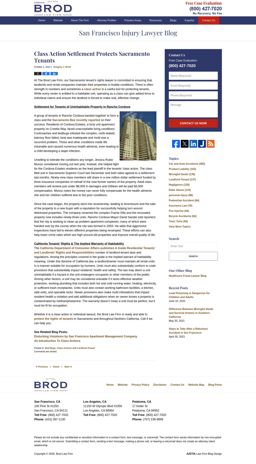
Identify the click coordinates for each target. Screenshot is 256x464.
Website (58, 20)
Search (193, 256)
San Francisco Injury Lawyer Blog (53, 8)
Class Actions (64, 348)
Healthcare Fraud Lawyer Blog (187, 275)
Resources (155, 20)
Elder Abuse (180, 190)
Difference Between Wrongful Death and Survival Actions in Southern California (191, 313)
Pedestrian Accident (184, 200)
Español (189, 20)
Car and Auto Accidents (187, 163)
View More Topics (180, 226)
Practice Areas (132, 20)
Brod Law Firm (64, 453)
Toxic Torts (178, 221)
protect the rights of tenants (53, 318)
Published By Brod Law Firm (204, 8)
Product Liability (182, 169)
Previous (42, 366)
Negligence (179, 184)
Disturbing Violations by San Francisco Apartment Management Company (85, 336)
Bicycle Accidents (182, 216)
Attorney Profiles (106, 20)
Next (68, 366)
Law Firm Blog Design (204, 453)
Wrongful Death (182, 174)
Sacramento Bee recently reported (76, 120)
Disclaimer (160, 384)
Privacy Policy (140, 384)
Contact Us (208, 20)
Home (41, 20)
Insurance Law (180, 205)
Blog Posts (215, 384)
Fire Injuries (179, 211)
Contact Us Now (193, 123)
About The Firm (80, 20)
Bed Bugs (50, 348)
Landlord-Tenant (86, 348)
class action (93, 89)
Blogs (173, 20)
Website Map (196, 384)
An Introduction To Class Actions (57, 340)
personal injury (181, 195)
